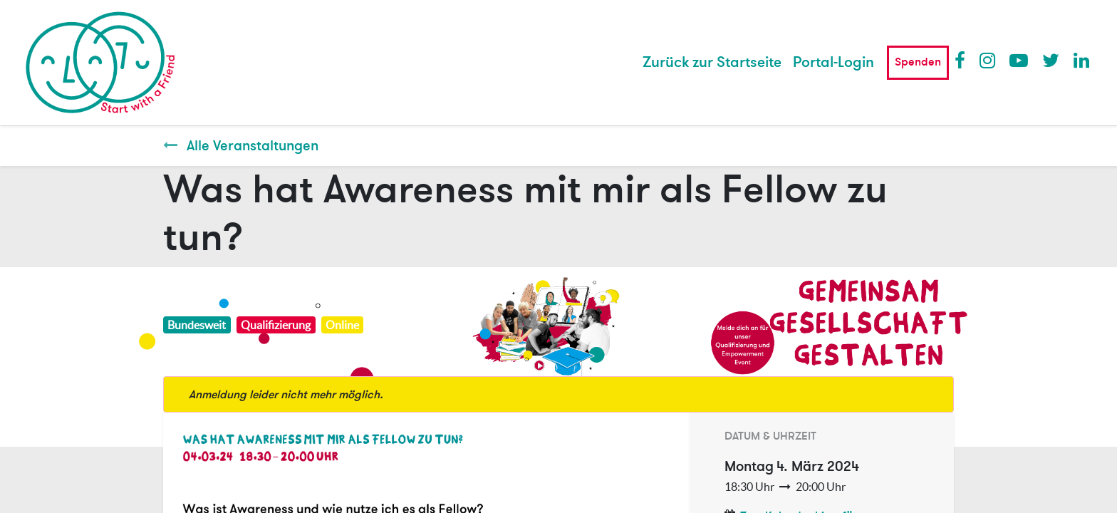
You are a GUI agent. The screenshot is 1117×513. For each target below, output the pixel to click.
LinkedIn (1082, 60)
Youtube (1018, 60)
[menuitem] (712, 63)
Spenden (918, 62)
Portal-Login (833, 62)
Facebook (963, 60)
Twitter (1051, 60)
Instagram (988, 60)
